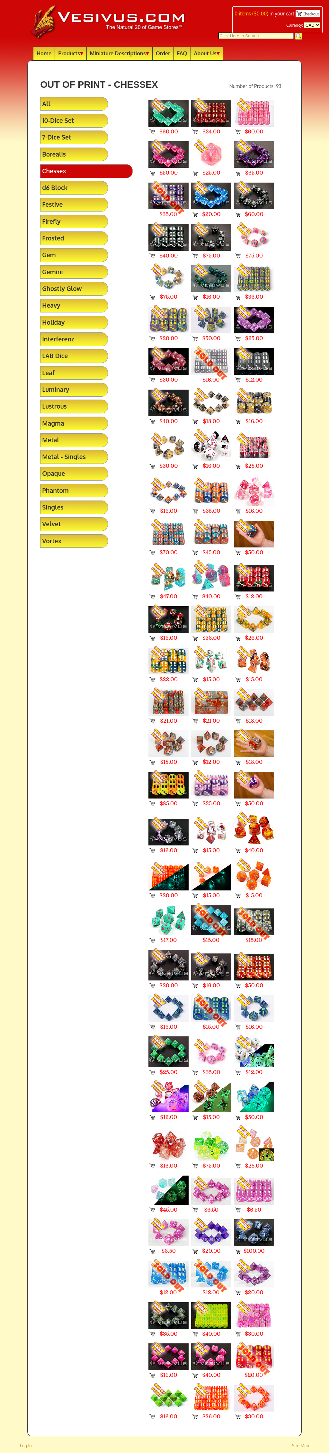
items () (251, 13)
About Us (207, 53)
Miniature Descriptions (119, 53)
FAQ (182, 53)
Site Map (300, 1445)
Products (70, 53)
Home (44, 53)
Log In (26, 1445)
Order (163, 53)
